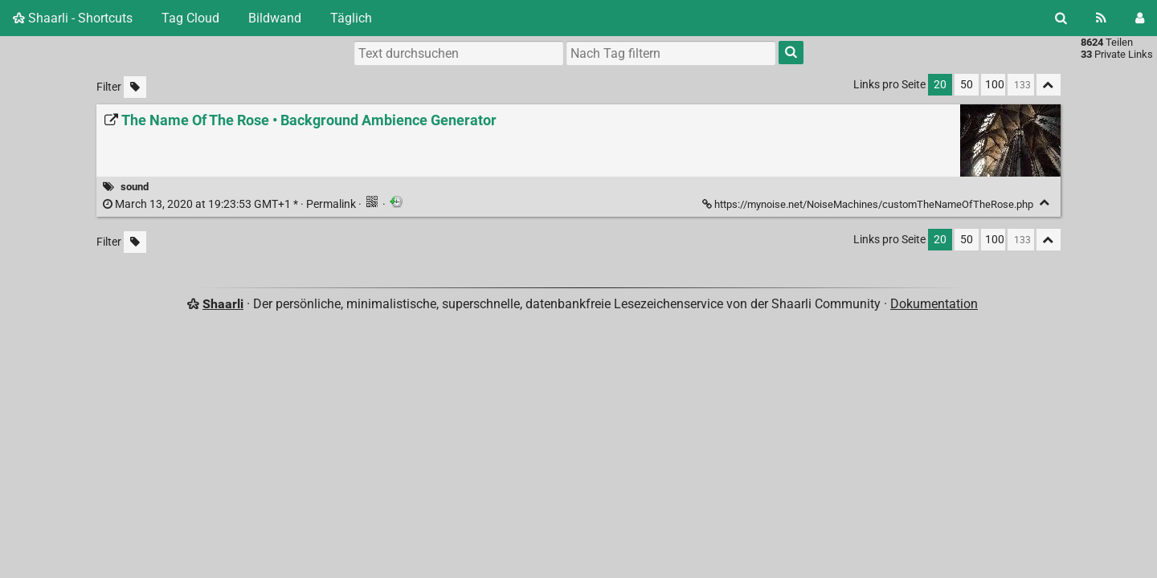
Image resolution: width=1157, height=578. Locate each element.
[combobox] (670, 53)
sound (135, 187)
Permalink (230, 204)
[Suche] (1061, 18)
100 (994, 85)
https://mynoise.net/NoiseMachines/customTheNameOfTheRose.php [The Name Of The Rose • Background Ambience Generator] (869, 204)
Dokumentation (934, 303)
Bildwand (274, 18)
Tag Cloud (190, 18)
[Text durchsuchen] (458, 53)
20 (940, 85)
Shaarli (222, 303)
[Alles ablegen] (1048, 85)
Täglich (351, 18)
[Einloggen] (1139, 18)
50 (966, 85)
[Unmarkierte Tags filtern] (135, 87)
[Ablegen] (1045, 202)
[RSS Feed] (1101, 18)
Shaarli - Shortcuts (73, 18)
